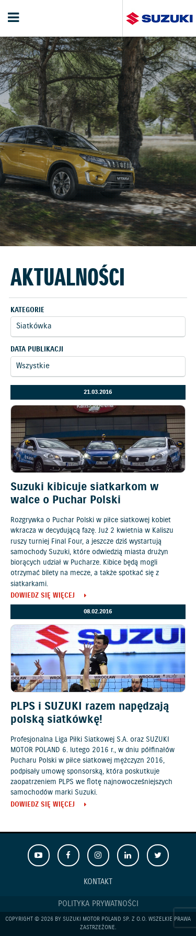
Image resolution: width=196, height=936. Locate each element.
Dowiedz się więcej (42, 596)
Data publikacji (36, 349)
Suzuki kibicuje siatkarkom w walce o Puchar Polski (84, 494)
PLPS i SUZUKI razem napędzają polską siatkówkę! (89, 713)
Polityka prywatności (98, 904)
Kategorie (27, 310)
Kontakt (98, 882)
